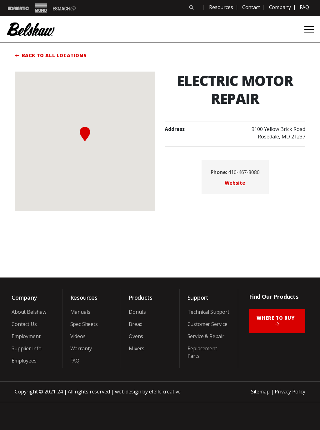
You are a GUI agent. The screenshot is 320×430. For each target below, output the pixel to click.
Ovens (136, 336)
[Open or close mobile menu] (309, 29)
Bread (135, 324)
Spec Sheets (84, 324)
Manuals (80, 311)
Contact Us (24, 324)
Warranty (81, 348)
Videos (78, 336)
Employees (24, 360)
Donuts (137, 311)
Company (280, 7)
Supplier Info (27, 348)
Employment (26, 336)
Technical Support (208, 311)
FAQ (304, 7)
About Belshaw (29, 311)
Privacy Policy (290, 391)
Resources (221, 7)
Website (235, 182)
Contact (251, 7)
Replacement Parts (202, 352)
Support (198, 297)
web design (128, 391)
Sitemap (260, 391)
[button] (85, 134)
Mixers (136, 348)
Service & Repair (206, 336)
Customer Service (208, 324)
